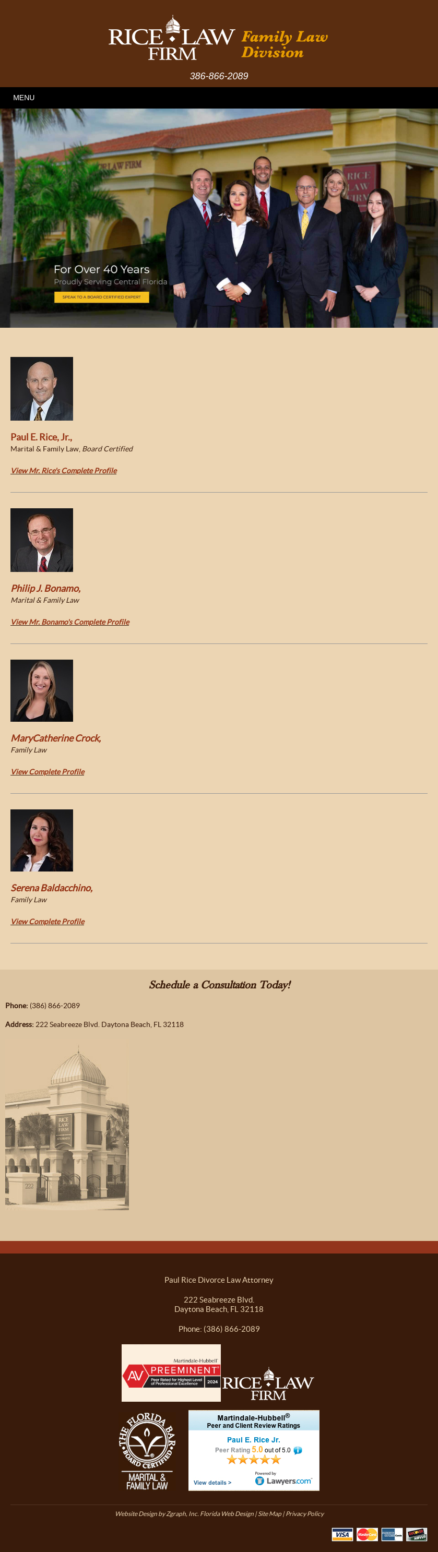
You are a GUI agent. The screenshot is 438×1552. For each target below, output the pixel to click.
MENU (23, 97)
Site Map (269, 1513)
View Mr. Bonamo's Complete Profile (69, 622)
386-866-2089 (219, 76)
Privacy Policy (305, 1513)
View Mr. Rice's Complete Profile (63, 471)
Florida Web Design (227, 1513)
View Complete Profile (47, 772)
